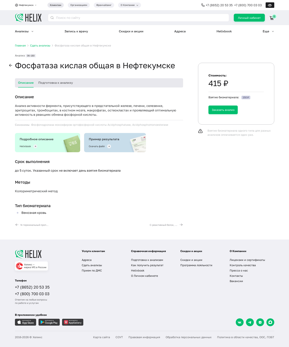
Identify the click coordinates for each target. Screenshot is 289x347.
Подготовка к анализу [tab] (55, 83)
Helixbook (224, 31)
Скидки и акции (131, 31)
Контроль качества (243, 265)
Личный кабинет (249, 17)
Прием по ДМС (92, 270)
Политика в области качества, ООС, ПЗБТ (245, 337)
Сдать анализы (92, 265)
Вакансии (236, 281)
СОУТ (119, 337)
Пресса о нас (239, 270)
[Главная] (44, 254)
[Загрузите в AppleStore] (25, 322)
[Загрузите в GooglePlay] (49, 322)
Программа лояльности (196, 265)
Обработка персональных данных (189, 337)
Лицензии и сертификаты (247, 259)
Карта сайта (101, 337)
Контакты (236, 275)
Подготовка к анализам (147, 259)
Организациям (78, 5)
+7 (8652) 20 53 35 (219, 5)
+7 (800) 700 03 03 (248, 5)
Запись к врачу (76, 31)
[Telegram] (250, 322)
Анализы (22, 31)
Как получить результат (147, 265)
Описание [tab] (26, 83)
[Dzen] (260, 322)
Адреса (180, 31)
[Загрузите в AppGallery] (72, 322)
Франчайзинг (104, 5)
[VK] (240, 322)
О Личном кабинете (144, 275)
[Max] (270, 322)
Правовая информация (144, 337)
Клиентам (55, 5)
